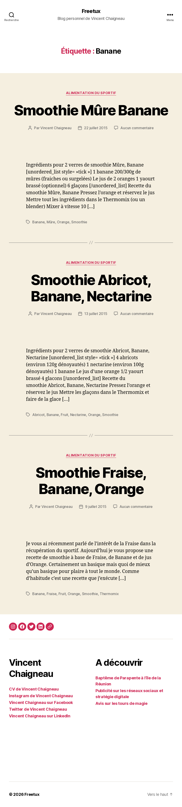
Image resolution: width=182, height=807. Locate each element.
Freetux (91, 11)
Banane (38, 222)
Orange (63, 222)
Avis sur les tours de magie (121, 703)
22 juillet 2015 (95, 128)
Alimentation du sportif (91, 93)
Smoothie (79, 222)
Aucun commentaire (137, 128)
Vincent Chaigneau (55, 128)
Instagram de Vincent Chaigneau (41, 695)
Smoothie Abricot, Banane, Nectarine (91, 288)
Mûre (51, 222)
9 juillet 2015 (95, 506)
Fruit (64, 414)
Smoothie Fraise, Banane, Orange (91, 480)
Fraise (51, 594)
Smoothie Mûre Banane (91, 110)
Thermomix (109, 594)
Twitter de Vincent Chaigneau (38, 709)
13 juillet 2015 (95, 313)
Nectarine (78, 414)
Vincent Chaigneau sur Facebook (41, 702)
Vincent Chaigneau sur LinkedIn (39, 716)
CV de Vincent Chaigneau (34, 689)
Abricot (38, 414)
